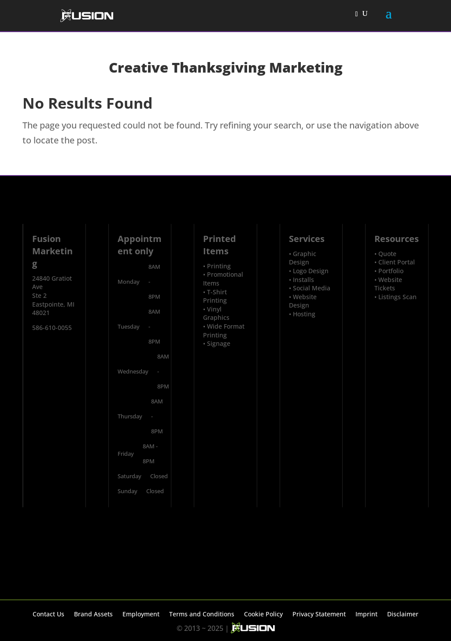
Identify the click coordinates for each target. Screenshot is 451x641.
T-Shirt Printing (215, 296)
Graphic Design (302, 258)
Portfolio (390, 271)
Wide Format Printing (223, 330)
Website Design (303, 301)
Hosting (304, 314)
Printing (219, 266)
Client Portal (396, 262)
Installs (303, 279)
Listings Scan (397, 297)
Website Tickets (388, 284)
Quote (387, 253)
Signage (218, 343)
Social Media (311, 288)
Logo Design (311, 271)
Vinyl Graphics (216, 313)
